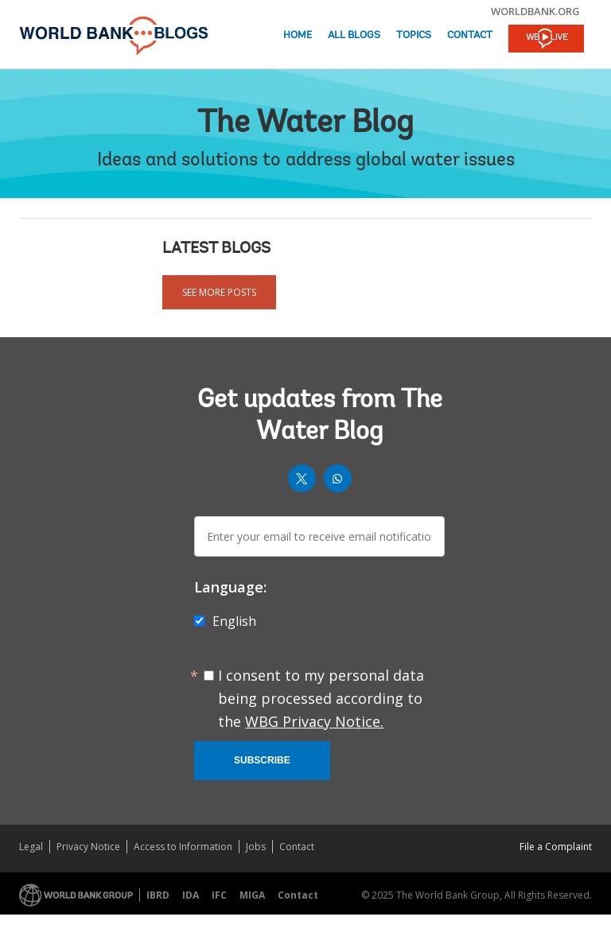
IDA (190, 895)
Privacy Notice (88, 846)
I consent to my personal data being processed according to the (321, 698)
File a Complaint (556, 846)
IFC (219, 895)
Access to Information (183, 846)
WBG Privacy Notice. (314, 721)
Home (297, 35)
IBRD (157, 895)
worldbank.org (535, 11)
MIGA (252, 895)
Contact (469, 35)
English (234, 621)
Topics (413, 35)
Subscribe (262, 760)
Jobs (256, 846)
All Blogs (354, 35)
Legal (31, 846)
